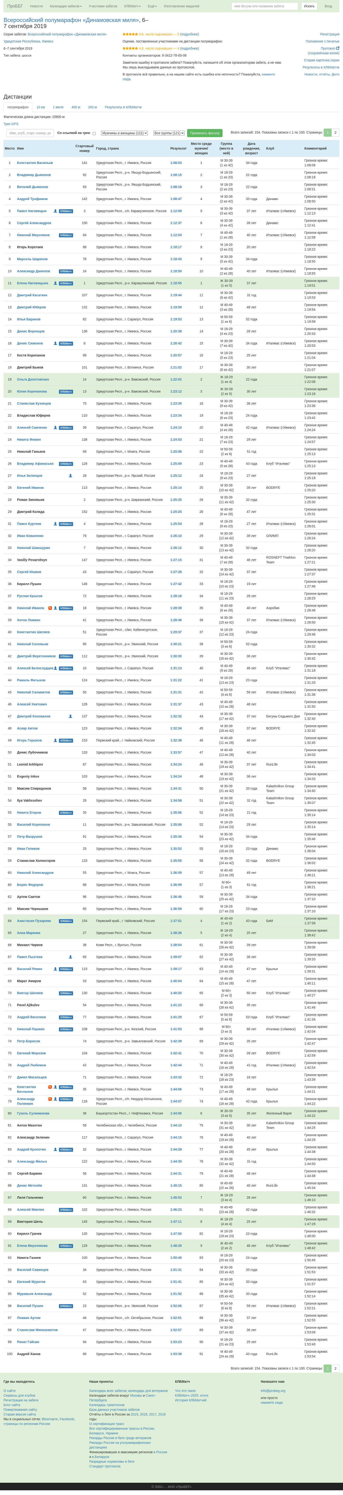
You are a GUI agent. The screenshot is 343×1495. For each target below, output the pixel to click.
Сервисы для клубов (19, 1395)
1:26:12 (176, 548)
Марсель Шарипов (32, 259)
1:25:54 (176, 524)
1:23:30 (176, 403)
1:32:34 (176, 728)
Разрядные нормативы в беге (111, 1461)
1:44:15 (176, 1137)
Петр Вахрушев (29, 836)
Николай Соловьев (32, 644)
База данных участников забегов (114, 1409)
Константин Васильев (35, 163)
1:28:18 (176, 596)
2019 (134, 1414)
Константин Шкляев (33, 632)
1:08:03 (176, 163)
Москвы (136, 1395)
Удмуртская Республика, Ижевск (28, 41)
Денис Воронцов (31, 331)
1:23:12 (176, 391)
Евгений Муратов (31, 1282)
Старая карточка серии (321, 60)
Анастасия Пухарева (34, 921)
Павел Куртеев (29, 524)
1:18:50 (176, 271)
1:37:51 (176, 921)
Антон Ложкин (28, 620)
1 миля (58, 107)
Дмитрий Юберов (31, 307)
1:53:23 (176, 1342)
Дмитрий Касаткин (32, 295)
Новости (36, 6)
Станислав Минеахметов (37, 1330)
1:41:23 (176, 1005)
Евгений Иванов (30, 488)
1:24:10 (176, 427)
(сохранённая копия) (323, 53)
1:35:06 (176, 812)
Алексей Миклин (30, 1209)
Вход (328, 6)
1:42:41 (176, 1053)
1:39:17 (176, 969)
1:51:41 (176, 1282)
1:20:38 (176, 331)
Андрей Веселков (31, 1017)
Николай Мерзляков (33, 235)
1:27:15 (176, 560)
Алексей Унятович (32, 704)
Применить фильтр (204, 133)
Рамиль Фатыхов (31, 680)
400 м (75, 107)
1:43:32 (176, 1077)
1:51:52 (176, 1294)
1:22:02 (176, 379)
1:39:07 (176, 957)
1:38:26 (176, 933)
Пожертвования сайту (20, 1409)
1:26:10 (176, 536)
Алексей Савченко (32, 427)
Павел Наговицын (31, 211)
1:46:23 (176, 1209)
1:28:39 (176, 608)
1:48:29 (176, 1246)
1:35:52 (176, 848)
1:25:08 (176, 451)
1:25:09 (176, 463)
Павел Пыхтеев (29, 957)
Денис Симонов (30, 343)
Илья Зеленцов (29, 475)
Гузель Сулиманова (33, 1113)
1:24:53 (176, 439)
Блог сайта (12, 1405)
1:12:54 (176, 235)
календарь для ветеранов (148, 1391)
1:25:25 (176, 500)
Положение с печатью (322, 41)
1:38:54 (176, 945)
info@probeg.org (273, 1391)
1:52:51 (176, 1318)
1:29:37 (176, 632)
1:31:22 (176, 680)
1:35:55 (176, 861)
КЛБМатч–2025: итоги (191, 1395)
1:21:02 (176, 367)
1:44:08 (176, 1113)
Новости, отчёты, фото (322, 74)
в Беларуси (100, 1457)
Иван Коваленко (30, 536)
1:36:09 (176, 873)
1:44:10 (176, 1125)
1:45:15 (176, 1185)
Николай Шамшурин (33, 548)
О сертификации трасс (106, 1424)
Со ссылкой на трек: (74, 133)
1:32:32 (176, 716)
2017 (153, 1414)
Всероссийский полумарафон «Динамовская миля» (71, 20)
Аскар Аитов (27, 728)
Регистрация (329, 34)
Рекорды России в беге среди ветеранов (120, 1438)
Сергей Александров (34, 223)
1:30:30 (176, 656)
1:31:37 (176, 704)
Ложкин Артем (28, 1318)
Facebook (67, 1419)
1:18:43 (176, 259)
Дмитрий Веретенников (36, 656)
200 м (92, 107)
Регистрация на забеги (21, 1400)
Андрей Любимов (31, 1065)
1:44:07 (176, 1101)
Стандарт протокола (104, 1466)
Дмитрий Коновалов (33, 716)
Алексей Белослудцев (35, 668)
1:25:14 (176, 488)
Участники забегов (103, 6)
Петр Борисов (28, 1041)
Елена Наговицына (32, 283)
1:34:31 (176, 788)
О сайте (10, 1391)
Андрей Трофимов (32, 199)
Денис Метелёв (29, 1185)
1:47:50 (176, 1233)
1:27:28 (176, 572)
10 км (41, 107)
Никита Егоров (29, 812)
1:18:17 (176, 247)
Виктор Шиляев (30, 993)
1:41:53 (176, 1029)
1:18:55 (176, 283)
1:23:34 (176, 415)
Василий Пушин (30, 1306)
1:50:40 (176, 1258)
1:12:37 (176, 223)
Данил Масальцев (31, 1077)
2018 (143, 1414)
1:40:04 (176, 981)
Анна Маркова (28, 933)
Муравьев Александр (34, 1294)
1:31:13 (176, 668)
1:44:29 (176, 1149)
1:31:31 (176, 692)
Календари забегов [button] (66, 6)
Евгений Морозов (31, 1053)
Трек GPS (11, 124)
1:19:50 (176, 307)
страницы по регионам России (27, 1424)
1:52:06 (176, 1306)
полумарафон (18, 107)
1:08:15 (176, 175)
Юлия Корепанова (32, 391)
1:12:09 (176, 211)
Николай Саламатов (33, 692)
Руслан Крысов (29, 596)
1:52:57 (176, 1330)
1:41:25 (176, 1017)
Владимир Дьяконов (34, 175)
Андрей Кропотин (31, 1149)
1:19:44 (176, 295)
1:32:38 (176, 740)
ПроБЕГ (15, 6)
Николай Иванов (30, 608)
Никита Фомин (29, 439)
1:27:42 (176, 584)
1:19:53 (176, 319)
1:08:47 (176, 199)
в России (160, 1452)
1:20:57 (176, 355)
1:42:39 (176, 1041)
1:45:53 (176, 1197)
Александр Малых (32, 1161)
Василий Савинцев (32, 1270)
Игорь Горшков (29, 740)
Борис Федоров (30, 885)
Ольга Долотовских (33, 379)
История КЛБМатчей (191, 1400)
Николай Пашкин (31, 1029)
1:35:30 (176, 836)
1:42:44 (176, 1065)
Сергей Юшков (29, 572)
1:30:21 (176, 644)
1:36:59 (176, 909)
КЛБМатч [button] (132, 6)
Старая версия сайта (20, 1414)
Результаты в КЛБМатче (321, 67)
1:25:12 (176, 475)
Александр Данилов (33, 271)
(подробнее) (189, 34)
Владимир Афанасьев (35, 463)
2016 (162, 1414)
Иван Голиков (28, 848)
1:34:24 (176, 764)
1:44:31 (176, 1173)
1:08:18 (176, 187)
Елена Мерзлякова (32, 1246)
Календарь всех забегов (107, 1391)
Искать (309, 6)
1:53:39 (176, 1354)
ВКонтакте (50, 1419)
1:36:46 (176, 897)
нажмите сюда (272, 1402)
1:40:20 (176, 993)
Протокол (330, 48)
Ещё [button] (152, 6)
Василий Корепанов (33, 824)
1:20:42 (176, 343)
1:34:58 (176, 800)
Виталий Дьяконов (32, 187)
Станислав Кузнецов (34, 403)
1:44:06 (176, 1089)
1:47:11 (176, 1221)
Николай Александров (35, 873)
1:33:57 (176, 752)
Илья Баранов (28, 319)
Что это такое (185, 1391)
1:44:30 (176, 1161)
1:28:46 (176, 620)
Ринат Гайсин (28, 1342)
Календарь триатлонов (106, 1405)
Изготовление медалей (181, 6)
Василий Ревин (29, 969)
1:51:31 (176, 1270)
